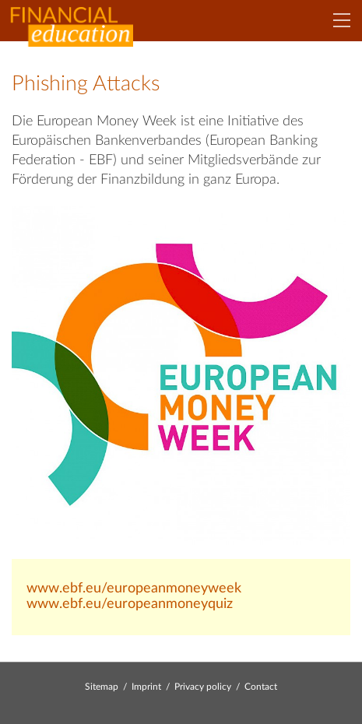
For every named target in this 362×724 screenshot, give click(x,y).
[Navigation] (342, 20)
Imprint (146, 686)
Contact (260, 686)
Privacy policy (202, 686)
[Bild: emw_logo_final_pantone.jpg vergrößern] (181, 375)
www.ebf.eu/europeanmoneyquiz (129, 604)
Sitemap (101, 686)
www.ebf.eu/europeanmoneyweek (133, 589)
